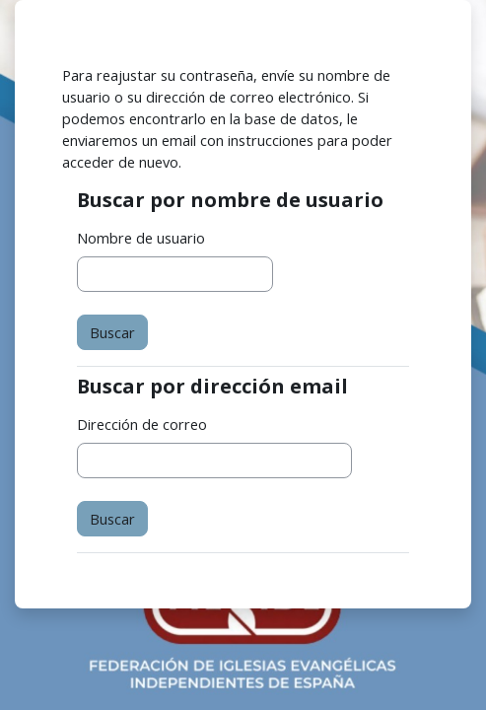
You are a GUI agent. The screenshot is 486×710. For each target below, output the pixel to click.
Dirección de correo (142, 424)
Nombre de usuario (141, 238)
